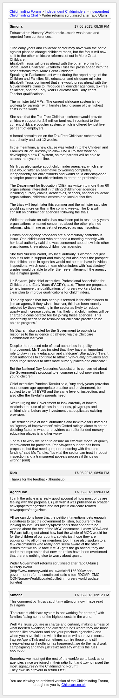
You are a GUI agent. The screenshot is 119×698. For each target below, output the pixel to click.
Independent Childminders (65, 11)
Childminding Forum (25, 11)
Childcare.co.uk (74, 685)
